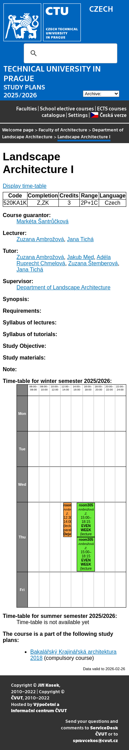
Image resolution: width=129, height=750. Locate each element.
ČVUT (17, 697)
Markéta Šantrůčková (42, 221)
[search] (69, 53)
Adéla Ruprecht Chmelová (64, 260)
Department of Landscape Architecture (63, 287)
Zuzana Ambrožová (40, 239)
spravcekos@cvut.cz (95, 740)
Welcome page (18, 129)
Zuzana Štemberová (93, 263)
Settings (78, 115)
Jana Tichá (80, 239)
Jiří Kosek (48, 684)
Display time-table (24, 186)
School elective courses (67, 108)
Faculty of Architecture (63, 129)
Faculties (26, 108)
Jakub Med (80, 257)
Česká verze (108, 115)
